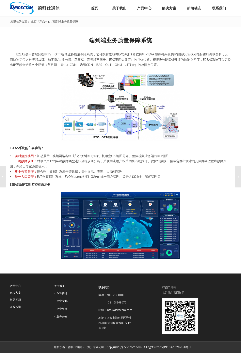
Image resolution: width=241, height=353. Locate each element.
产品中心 (15, 286)
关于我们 (59, 286)
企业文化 (62, 301)
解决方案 (15, 293)
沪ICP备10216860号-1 (177, 347)
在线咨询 (15, 307)
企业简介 (62, 293)
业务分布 (62, 316)
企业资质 (62, 309)
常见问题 (15, 300)
